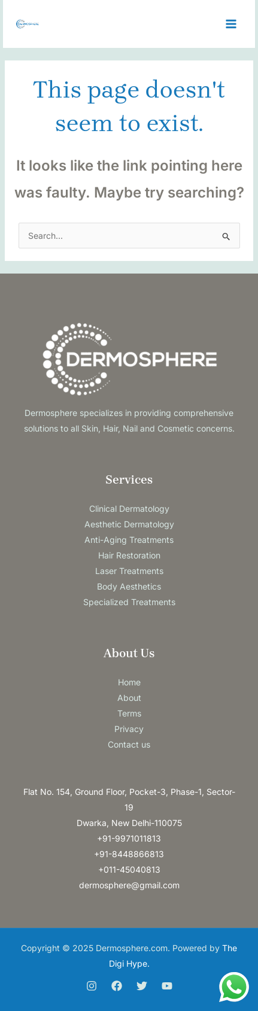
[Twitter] (141, 985)
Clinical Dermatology (129, 508)
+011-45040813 (129, 869)
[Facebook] (116, 985)
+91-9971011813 (129, 838)
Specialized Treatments (129, 602)
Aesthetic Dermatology (129, 524)
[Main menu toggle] (230, 24)
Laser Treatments (129, 571)
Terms (129, 713)
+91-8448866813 (129, 854)
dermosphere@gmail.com (129, 885)
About (129, 698)
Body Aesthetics (129, 586)
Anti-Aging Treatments (129, 540)
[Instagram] (91, 985)
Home (129, 682)
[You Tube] (167, 985)
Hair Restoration (129, 555)
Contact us (129, 744)
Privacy (129, 729)
